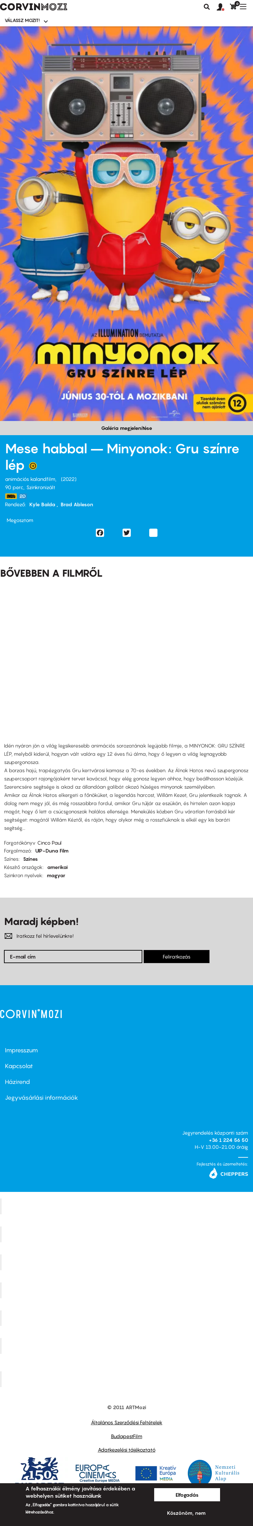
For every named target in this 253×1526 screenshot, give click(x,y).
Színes (30, 859)
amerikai (57, 867)
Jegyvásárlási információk (41, 1097)
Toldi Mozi (127, 1379)
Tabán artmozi (127, 1346)
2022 (69, 479)
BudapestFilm (126, 1436)
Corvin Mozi (127, 1206)
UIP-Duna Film (52, 851)
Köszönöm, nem (186, 1513)
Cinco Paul (49, 843)
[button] (223, 7)
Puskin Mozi (127, 1290)
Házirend (17, 1081)
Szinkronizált (40, 487)
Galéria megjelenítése (126, 428)
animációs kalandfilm (30, 479)
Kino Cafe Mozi (127, 1234)
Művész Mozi (127, 1262)
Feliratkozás (176, 957)
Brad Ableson (77, 504)
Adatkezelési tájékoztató (126, 1450)
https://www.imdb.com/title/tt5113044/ (11, 496)
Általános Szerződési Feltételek (126, 1422)
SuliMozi (127, 1318)
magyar (56, 875)
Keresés (207, 7)
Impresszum (21, 1050)
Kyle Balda (43, 504)
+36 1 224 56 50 (228, 1140)
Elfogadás (187, 1495)
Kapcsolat (19, 1066)
